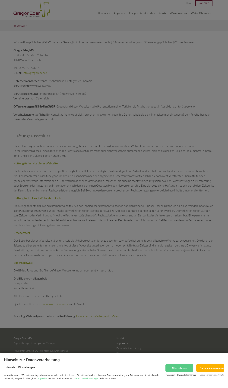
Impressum (170, 375)
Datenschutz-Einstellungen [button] (86, 378)
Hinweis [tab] (10, 367)
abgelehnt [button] (43, 378)
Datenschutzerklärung (186, 375)
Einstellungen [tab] (26, 367)
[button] (179, 368)
